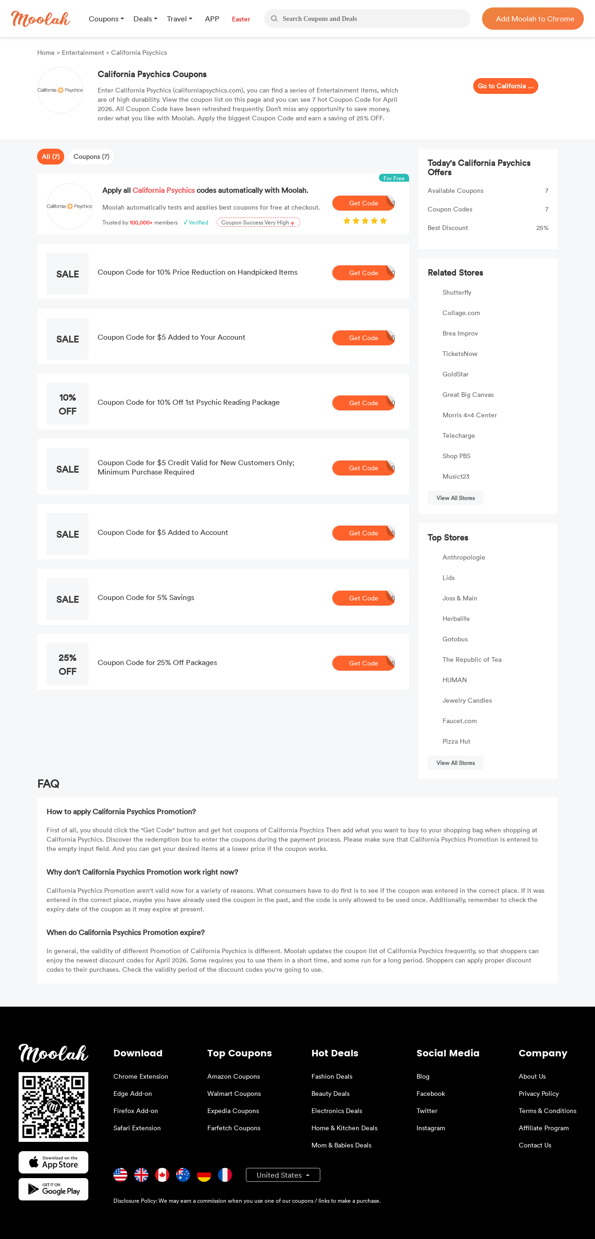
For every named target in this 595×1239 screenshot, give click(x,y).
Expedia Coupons (233, 1110)
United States (280, 1175)
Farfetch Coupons (233, 1127)
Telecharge (459, 435)
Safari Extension (137, 1127)
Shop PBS (456, 455)
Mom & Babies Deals (341, 1144)
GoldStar (456, 373)
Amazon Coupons (233, 1076)
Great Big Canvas (468, 394)
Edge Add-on (132, 1093)
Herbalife (456, 618)
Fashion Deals (331, 1076)
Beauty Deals (330, 1093)
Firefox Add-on (135, 1110)
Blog (423, 1076)
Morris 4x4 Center (470, 414)
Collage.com (461, 312)
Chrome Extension (140, 1076)
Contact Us (535, 1144)
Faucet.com (460, 720)
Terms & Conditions (547, 1110)
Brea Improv (460, 333)
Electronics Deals (336, 1110)
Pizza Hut (456, 741)
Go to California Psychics (506, 85)
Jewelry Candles (467, 700)
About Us (532, 1076)
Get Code (372, 203)
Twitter (426, 1110)
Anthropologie (464, 557)
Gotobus (455, 638)
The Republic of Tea (472, 659)
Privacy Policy (539, 1093)
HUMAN (455, 679)
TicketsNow (460, 353)
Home (47, 52)
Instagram (430, 1127)
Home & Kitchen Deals (344, 1127)
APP (212, 18)
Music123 (456, 476)
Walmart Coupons (234, 1093)
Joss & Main (460, 597)
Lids (449, 577)
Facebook (430, 1093)
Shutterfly (457, 292)
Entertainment (83, 52)
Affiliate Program (544, 1127)
